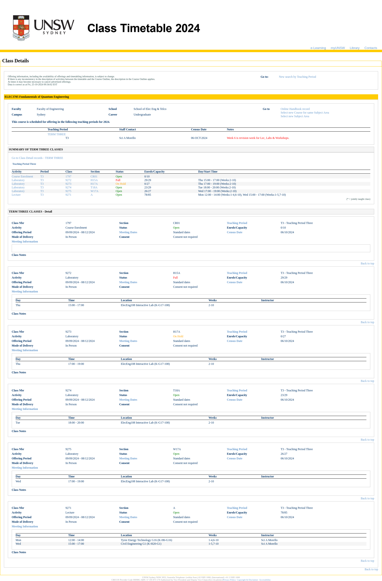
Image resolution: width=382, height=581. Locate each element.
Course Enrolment (22, 176)
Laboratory (18, 180)
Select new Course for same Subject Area (305, 112)
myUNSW (338, 48)
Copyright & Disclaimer (247, 580)
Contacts (370, 48)
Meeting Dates (128, 232)
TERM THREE (57, 134)
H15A (94, 180)
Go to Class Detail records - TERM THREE (37, 158)
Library (355, 48)
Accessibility (265, 580)
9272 (68, 180)
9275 (68, 191)
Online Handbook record (295, 109)
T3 (42, 176)
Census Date (234, 232)
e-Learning (318, 48)
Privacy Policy (229, 580)
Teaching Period (237, 223)
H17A (94, 183)
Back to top (367, 263)
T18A (94, 187)
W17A (94, 191)
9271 (68, 194)
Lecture (16, 194)
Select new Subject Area (295, 116)
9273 (68, 183)
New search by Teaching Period (297, 76)
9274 (68, 187)
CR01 (94, 176)
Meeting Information (25, 241)
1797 (68, 176)
